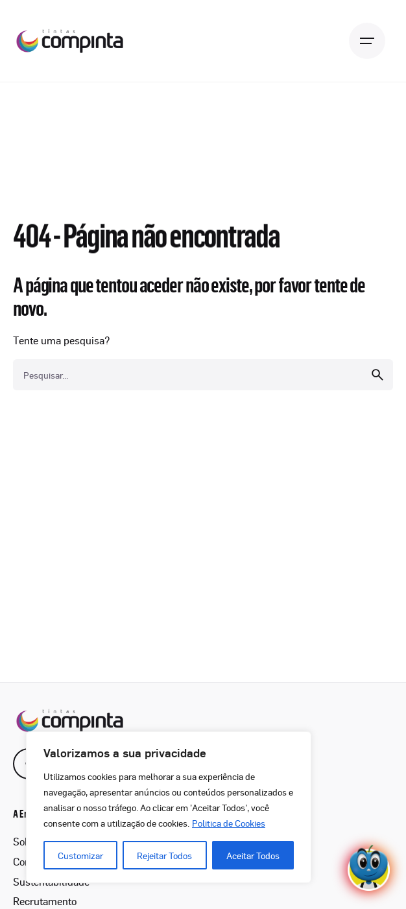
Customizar (80, 855)
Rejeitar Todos (164, 855)
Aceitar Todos (253, 855)
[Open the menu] (367, 41)
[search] (377, 374)
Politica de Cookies (228, 823)
